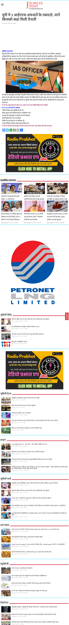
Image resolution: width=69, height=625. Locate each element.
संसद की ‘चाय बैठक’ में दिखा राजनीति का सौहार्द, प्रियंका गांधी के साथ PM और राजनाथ (57, 199)
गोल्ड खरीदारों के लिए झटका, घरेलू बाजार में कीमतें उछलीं (27, 537)
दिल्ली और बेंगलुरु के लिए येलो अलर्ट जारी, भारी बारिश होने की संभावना (30, 126)
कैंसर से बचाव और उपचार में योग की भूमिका (24, 405)
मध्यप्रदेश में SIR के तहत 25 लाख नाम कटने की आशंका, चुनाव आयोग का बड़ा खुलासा (57, 216)
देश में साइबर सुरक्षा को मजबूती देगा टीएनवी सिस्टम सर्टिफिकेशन (29, 575)
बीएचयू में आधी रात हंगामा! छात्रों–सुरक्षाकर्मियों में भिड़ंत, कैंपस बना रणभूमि (32, 459)
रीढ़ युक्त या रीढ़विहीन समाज (19, 341)
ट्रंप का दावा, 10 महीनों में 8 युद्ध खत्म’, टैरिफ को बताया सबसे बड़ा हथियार (31, 498)
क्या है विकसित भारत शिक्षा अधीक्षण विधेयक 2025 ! (26, 326)
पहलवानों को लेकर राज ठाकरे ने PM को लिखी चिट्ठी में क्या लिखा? (28, 105)
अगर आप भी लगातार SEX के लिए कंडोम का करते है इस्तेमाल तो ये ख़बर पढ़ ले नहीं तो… (35, 420)
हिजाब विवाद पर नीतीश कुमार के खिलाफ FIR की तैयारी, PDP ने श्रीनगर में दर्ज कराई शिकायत (11, 216)
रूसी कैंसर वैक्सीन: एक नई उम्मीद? (21, 413)
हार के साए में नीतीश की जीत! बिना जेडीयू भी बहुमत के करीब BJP (29, 591)
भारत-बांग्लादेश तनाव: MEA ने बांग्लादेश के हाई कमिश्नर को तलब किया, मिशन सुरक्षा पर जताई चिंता (38, 505)
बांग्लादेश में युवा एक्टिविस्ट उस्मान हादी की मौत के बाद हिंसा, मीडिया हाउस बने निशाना (35, 483)
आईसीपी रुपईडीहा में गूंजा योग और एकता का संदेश (26, 398)
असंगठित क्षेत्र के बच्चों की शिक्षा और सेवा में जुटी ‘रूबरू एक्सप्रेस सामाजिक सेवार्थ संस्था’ (35, 622)
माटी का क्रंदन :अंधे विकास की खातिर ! (22, 568)
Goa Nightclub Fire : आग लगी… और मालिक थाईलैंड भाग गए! (29, 444)
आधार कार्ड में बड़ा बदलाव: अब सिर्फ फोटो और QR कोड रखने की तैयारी (31, 583)
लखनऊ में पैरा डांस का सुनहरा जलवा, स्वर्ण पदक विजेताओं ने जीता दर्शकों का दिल (34, 614)
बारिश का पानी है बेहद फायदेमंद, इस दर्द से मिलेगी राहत (27, 428)
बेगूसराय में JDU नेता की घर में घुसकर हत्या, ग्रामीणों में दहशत (28, 452)
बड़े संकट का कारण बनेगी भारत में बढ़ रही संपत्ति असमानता (28, 334)
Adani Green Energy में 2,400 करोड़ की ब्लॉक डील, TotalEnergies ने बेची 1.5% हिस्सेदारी (38, 544)
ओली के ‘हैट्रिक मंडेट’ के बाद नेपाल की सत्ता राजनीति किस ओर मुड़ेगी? (30, 319)
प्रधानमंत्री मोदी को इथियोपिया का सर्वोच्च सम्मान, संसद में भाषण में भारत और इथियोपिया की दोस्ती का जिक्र (39, 514)
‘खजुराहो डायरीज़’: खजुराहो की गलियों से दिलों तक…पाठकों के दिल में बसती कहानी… (35, 607)
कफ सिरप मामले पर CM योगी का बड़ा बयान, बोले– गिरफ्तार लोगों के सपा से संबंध (33, 216)
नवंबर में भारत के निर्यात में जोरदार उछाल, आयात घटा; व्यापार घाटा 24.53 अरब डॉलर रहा (35, 529)
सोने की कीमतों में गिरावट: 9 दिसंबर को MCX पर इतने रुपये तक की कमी (31, 552)
